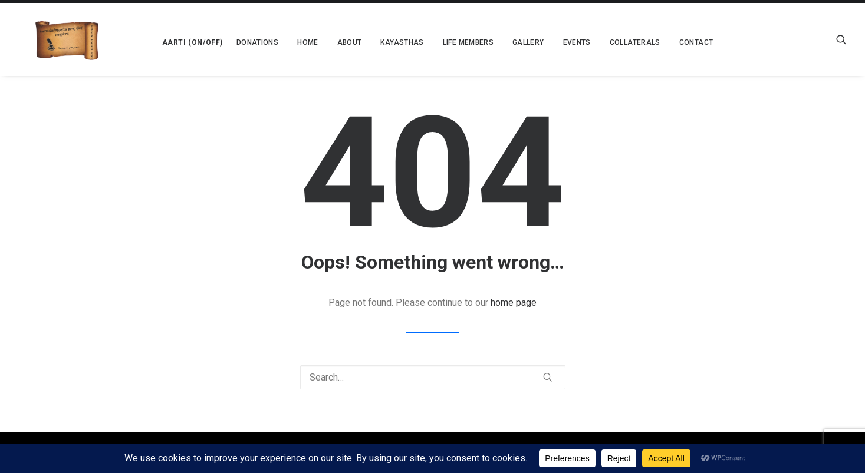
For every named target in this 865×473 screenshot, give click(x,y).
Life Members (435, 42)
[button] (156, 39)
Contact (663, 42)
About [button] (316, 42)
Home (274, 42)
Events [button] (544, 42)
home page (514, 302)
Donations (224, 42)
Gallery (495, 42)
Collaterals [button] (602, 42)
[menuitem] (156, 39)
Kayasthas (369, 42)
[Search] (432, 377)
